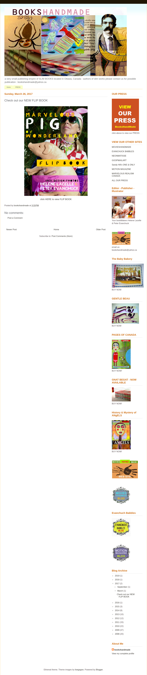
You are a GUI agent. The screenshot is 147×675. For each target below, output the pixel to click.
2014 (117, 610)
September (122, 587)
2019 (117, 576)
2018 (117, 580)
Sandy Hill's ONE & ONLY (123, 165)
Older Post (101, 229)
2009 (117, 630)
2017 (117, 583)
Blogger (99, 670)
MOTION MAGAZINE (121, 169)
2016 (117, 603)
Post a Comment (15, 218)
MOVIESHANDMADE (121, 147)
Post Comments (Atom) (62, 236)
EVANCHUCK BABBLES (123, 151)
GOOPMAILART (119, 160)
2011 (117, 622)
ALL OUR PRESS (120, 180)
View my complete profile (123, 653)
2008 (117, 634)
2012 (117, 618)
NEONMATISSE (119, 156)
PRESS (17, 87)
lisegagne (79, 670)
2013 (117, 614)
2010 (117, 626)
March (120, 591)
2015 (117, 606)
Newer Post (11, 229)
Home (9, 87)
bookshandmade (122, 650)
